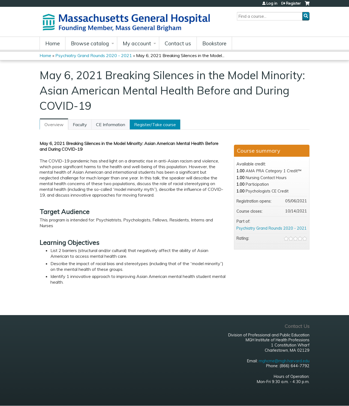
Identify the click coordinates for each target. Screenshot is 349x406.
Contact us (178, 43)
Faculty (80, 124)
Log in (271, 3)
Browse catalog (90, 43)
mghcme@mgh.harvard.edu (284, 360)
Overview (54, 124)
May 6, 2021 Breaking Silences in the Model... (180, 55)
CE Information (110, 124)
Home (52, 43)
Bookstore (214, 43)
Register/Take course (155, 124)
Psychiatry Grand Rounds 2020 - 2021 (93, 55)
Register (293, 3)
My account (137, 43)
